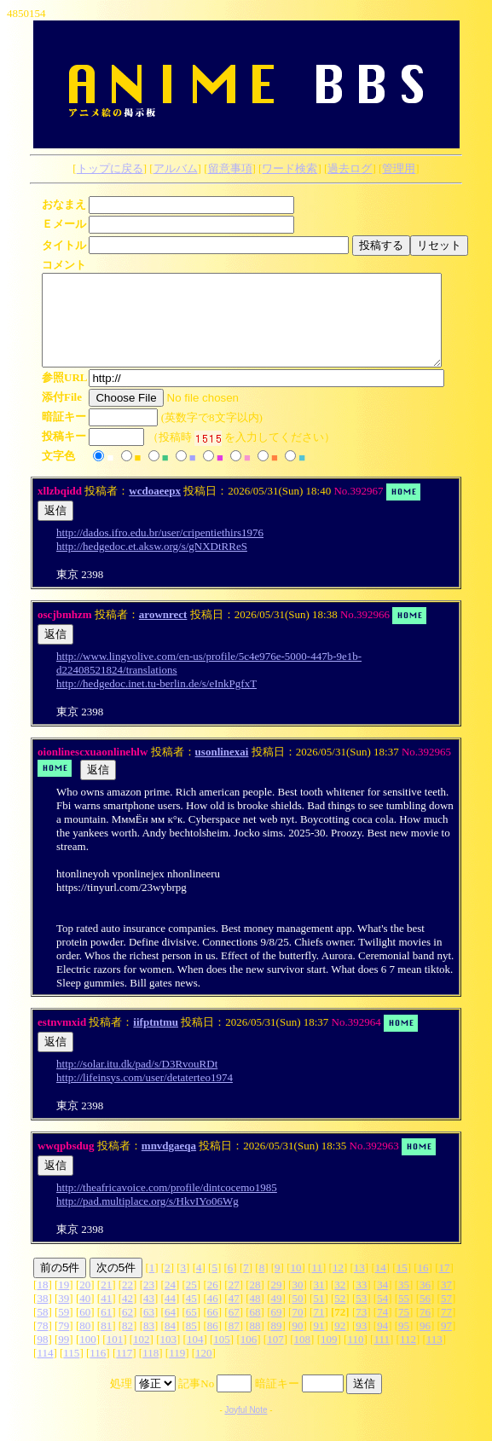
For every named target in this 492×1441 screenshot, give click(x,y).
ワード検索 (289, 168)
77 (446, 1329)
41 (106, 1316)
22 (127, 1302)
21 (106, 1302)
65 (191, 1329)
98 (42, 1357)
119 (177, 1370)
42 (127, 1316)
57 (446, 1316)
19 (63, 1302)
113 (434, 1357)
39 (63, 1316)
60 (84, 1329)
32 (339, 1302)
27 (234, 1302)
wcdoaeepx (155, 508)
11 (316, 1285)
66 (212, 1329)
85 (191, 1343)
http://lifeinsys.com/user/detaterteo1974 (144, 1095)
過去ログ (349, 168)
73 (361, 1329)
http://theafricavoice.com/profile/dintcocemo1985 (166, 1205)
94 (382, 1343)
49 (276, 1316)
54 (382, 1316)
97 (446, 1343)
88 (255, 1343)
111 (381, 1357)
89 (276, 1343)
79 (63, 1343)
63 (148, 1329)
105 (221, 1357)
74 (382, 1329)
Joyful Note (245, 1427)
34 (382, 1302)
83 (148, 1343)
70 (297, 1329)
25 (191, 1302)
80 (84, 1343)
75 (403, 1329)
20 (84, 1302)
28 (255, 1302)
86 (212, 1343)
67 (234, 1329)
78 (42, 1343)
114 (45, 1370)
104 (195, 1357)
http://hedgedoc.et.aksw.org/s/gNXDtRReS (151, 564)
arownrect (163, 632)
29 (276, 1302)
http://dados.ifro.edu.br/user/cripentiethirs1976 (159, 550)
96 (425, 1343)
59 (63, 1329)
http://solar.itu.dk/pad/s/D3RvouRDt (136, 1081)
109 (329, 1357)
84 (170, 1343)
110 (355, 1357)
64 (170, 1329)
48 (255, 1316)
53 (361, 1316)
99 (63, 1357)
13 (359, 1285)
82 (127, 1343)
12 (338, 1285)
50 (297, 1316)
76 (425, 1329)
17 (444, 1285)
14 (380, 1285)
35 (403, 1302)
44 (170, 1316)
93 (361, 1343)
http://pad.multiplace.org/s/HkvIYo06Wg (147, 1218)
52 (339, 1316)
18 (42, 1302)
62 (127, 1329)
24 (170, 1302)
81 (106, 1343)
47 (234, 1316)
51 (318, 1316)
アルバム (175, 168)
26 (212, 1302)
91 (318, 1343)
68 (255, 1329)
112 (408, 1357)
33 (361, 1302)
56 (425, 1316)
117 (124, 1370)
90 (297, 1343)
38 (42, 1316)
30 (297, 1302)
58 (42, 1329)
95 (403, 1343)
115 (71, 1370)
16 (423, 1285)
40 (84, 1316)
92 (339, 1343)
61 (106, 1329)
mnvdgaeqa (169, 1163)
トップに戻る (110, 168)
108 (302, 1357)
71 (318, 1329)
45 (191, 1316)
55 (403, 1316)
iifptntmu (155, 1039)
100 (87, 1357)
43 (148, 1316)
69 (276, 1329)
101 (115, 1357)
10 (296, 1285)
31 (318, 1302)
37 (446, 1302)
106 (249, 1357)
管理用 (398, 168)
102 (141, 1357)
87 (234, 1343)
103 (168, 1357)
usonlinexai (222, 769)
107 (275, 1357)
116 (98, 1370)
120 (203, 1370)
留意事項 (230, 168)
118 (150, 1370)
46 (212, 1316)
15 (402, 1285)
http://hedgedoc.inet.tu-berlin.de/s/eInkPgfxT (156, 701)
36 (425, 1302)
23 (148, 1302)
